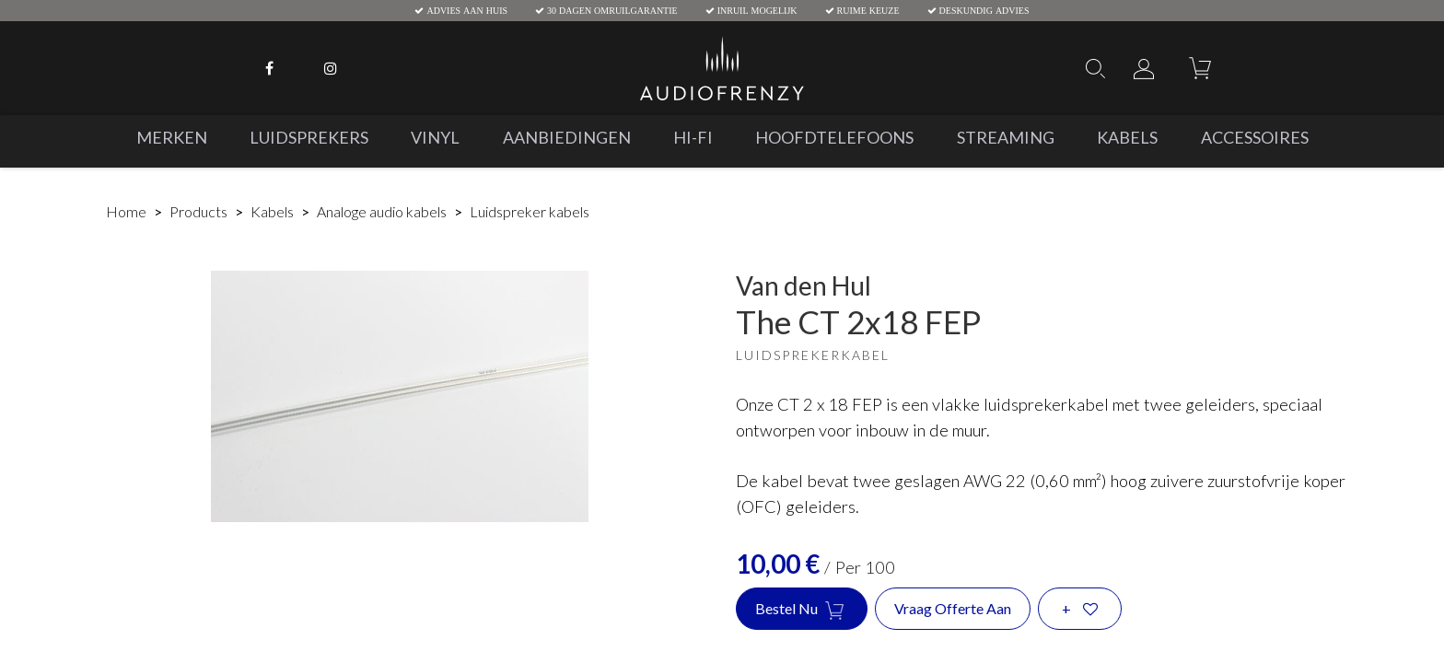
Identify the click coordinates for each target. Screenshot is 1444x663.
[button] (1080, 608)
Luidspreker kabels (529, 211)
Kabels (272, 211)
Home (126, 211)
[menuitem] (170, 137)
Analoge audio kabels (382, 211)
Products (198, 211)
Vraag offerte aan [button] (952, 608)
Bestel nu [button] (801, 609)
